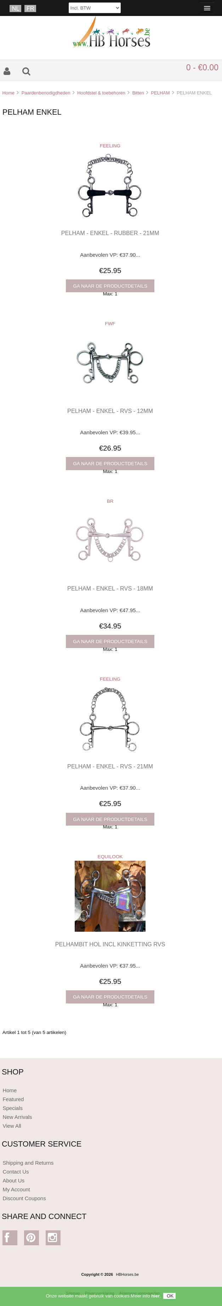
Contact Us (15, 1172)
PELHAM (160, 93)
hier (155, 1298)
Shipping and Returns (27, 1163)
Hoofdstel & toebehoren (101, 93)
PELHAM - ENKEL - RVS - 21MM (110, 766)
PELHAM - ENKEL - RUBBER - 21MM (110, 233)
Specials (12, 1108)
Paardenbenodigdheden (46, 93)
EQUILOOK (110, 856)
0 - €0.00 (202, 67)
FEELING (110, 145)
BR (110, 501)
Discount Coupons (24, 1198)
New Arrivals (17, 1117)
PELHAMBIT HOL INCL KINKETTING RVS (110, 944)
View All (11, 1126)
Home (8, 93)
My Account (16, 1189)
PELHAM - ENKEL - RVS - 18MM (110, 588)
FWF (110, 323)
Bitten (138, 93)
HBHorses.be (127, 1274)
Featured (13, 1099)
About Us (13, 1180)
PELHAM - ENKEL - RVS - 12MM (110, 411)
